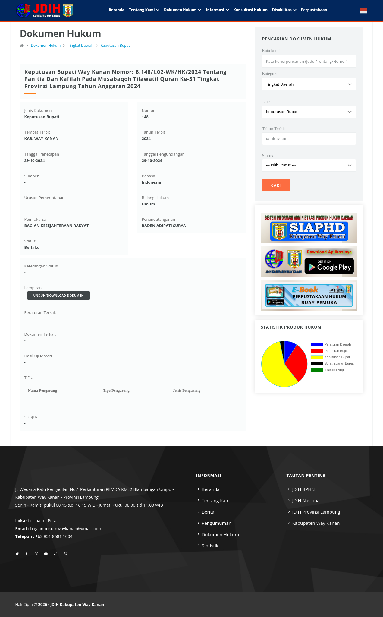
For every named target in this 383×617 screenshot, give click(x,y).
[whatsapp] (65, 554)
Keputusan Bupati (116, 45)
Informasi (215, 9)
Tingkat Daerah (80, 45)
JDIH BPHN (303, 489)
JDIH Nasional (306, 500)
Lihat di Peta (44, 521)
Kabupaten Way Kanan (316, 523)
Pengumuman (216, 523)
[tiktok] (56, 554)
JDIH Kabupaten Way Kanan (77, 604)
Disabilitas (282, 9)
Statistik (210, 546)
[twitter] (17, 554)
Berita (208, 512)
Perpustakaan (314, 9)
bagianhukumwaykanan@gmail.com (65, 528)
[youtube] (46, 554)
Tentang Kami (142, 9)
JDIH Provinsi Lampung (316, 512)
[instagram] (36, 554)
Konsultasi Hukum (251, 9)
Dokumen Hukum (180, 9)
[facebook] (27, 554)
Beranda (116, 9)
